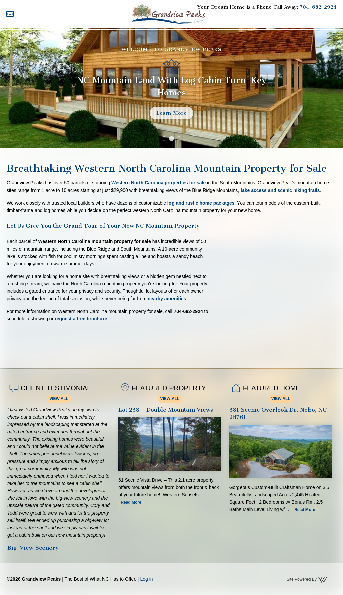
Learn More (171, 113)
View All (58, 398)
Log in (146, 579)
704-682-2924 (318, 7)
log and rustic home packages (201, 203)
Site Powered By (307, 579)
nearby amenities (167, 298)
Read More (131, 502)
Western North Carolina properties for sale (158, 182)
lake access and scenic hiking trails (280, 190)
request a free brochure (81, 318)
